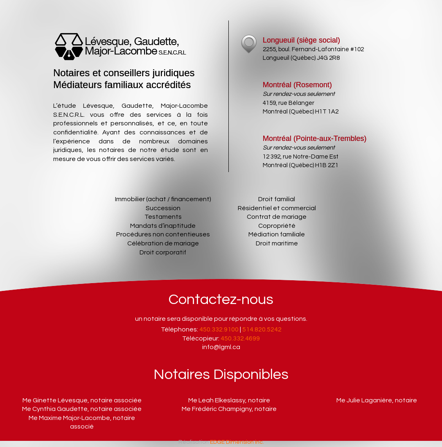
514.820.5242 (262, 329)
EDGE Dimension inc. (237, 442)
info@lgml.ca (221, 347)
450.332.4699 (240, 338)
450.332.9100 (219, 329)
